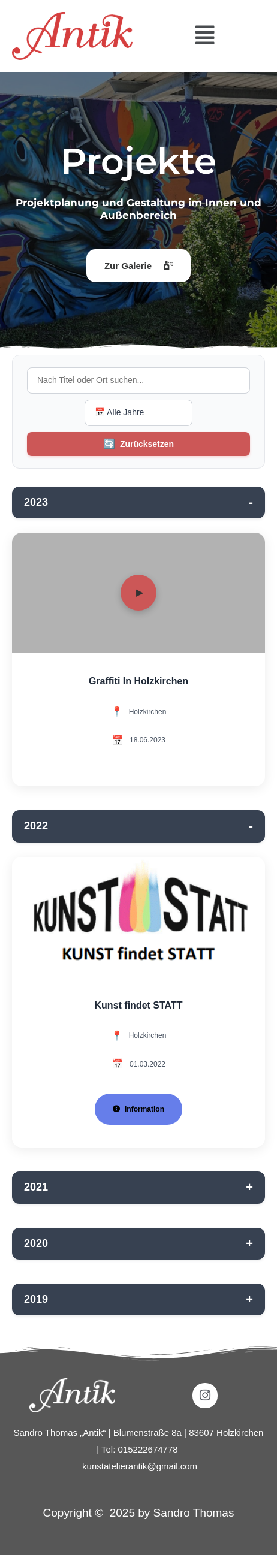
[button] (205, 36)
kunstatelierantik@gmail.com (139, 1466)
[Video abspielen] (138, 593)
